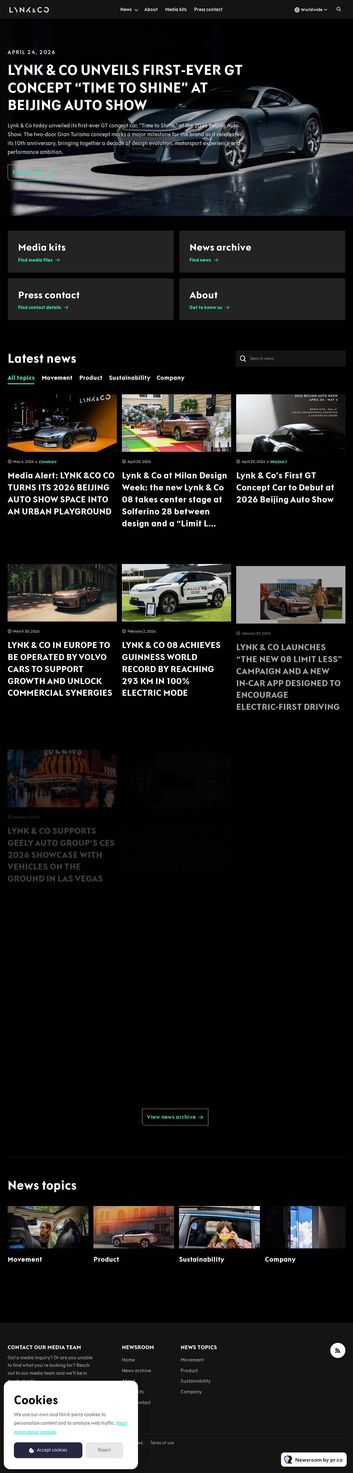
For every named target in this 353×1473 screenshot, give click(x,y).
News (126, 9)
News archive (136, 1370)
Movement (25, 1259)
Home (128, 1360)
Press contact (208, 9)
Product (106, 1259)
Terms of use (162, 1443)
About (151, 9)
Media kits (176, 9)
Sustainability (201, 1259)
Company (280, 1259)
